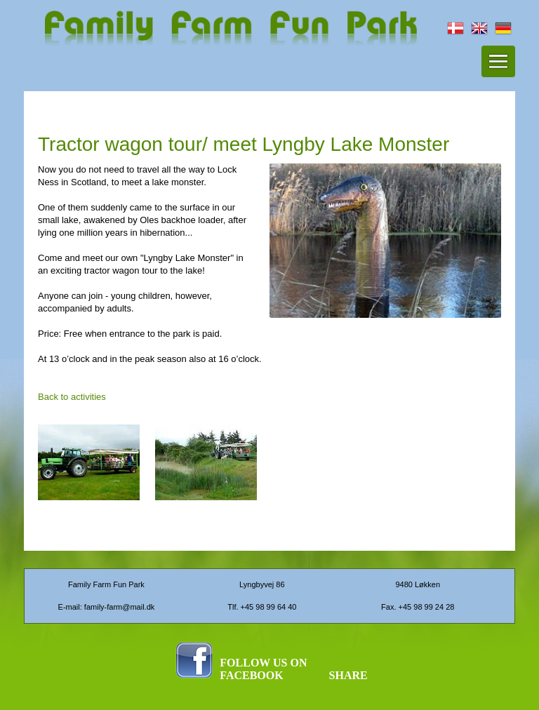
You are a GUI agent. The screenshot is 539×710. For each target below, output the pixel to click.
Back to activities (72, 396)
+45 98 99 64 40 (269, 607)
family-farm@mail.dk (119, 607)
